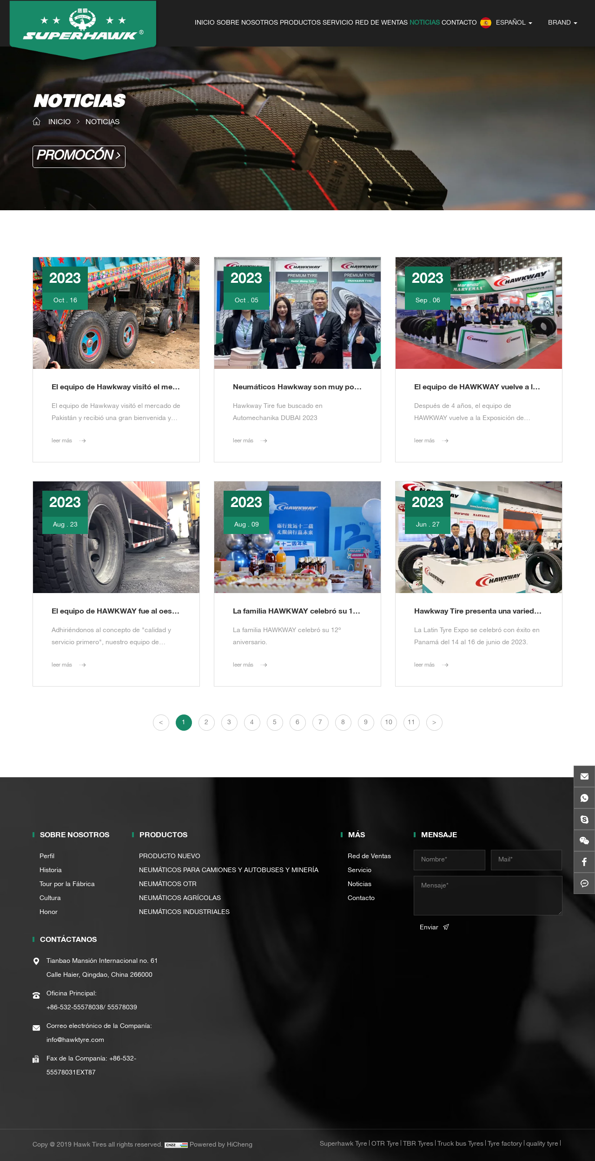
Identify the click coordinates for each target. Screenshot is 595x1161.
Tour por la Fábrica (67, 884)
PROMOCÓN (74, 156)
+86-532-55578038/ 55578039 (91, 1008)
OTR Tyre (385, 1144)
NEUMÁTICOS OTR (168, 884)
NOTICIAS (425, 23)
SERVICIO (338, 23)
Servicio (359, 870)
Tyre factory (505, 1144)
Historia (51, 870)
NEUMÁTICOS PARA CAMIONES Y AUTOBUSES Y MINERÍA (228, 870)
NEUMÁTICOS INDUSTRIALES (184, 912)
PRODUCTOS (300, 23)
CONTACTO (459, 23)
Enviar (429, 928)
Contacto (361, 898)
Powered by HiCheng (221, 1145)
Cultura (50, 898)
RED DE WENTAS (381, 23)
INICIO (205, 23)
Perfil (47, 857)
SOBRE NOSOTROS (247, 23)
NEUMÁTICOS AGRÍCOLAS (180, 898)
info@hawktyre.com (75, 1040)
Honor (49, 912)
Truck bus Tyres (460, 1144)
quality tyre (542, 1144)
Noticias (359, 884)
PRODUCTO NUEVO (169, 857)
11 (411, 723)
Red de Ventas (369, 857)
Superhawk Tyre (343, 1144)
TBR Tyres (418, 1144)
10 (388, 723)
